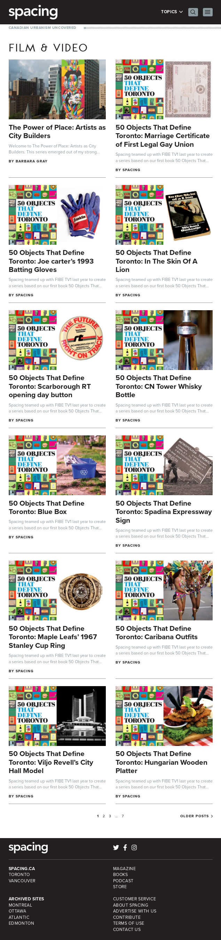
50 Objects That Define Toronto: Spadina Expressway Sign (164, 511)
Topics (172, 12)
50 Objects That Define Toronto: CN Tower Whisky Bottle (159, 386)
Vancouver (22, 881)
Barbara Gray (32, 161)
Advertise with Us (135, 911)
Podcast (123, 881)
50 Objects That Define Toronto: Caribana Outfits (157, 632)
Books (120, 874)
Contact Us (127, 929)
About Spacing (131, 905)
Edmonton (21, 923)
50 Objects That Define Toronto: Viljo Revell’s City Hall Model (51, 762)
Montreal (20, 905)
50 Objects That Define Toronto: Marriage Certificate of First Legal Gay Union (163, 136)
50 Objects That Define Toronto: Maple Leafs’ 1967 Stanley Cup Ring (53, 637)
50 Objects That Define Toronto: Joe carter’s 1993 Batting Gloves (51, 261)
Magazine (124, 869)
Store (120, 887)
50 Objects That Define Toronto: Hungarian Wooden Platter (161, 762)
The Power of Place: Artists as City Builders (57, 131)
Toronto (19, 874)
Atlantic (19, 917)
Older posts (194, 816)
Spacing (132, 169)
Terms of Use (128, 923)
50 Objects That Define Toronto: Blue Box (47, 507)
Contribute (127, 917)
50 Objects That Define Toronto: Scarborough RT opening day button (50, 386)
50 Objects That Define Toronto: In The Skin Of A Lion (156, 261)
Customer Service (134, 899)
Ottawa (17, 911)
